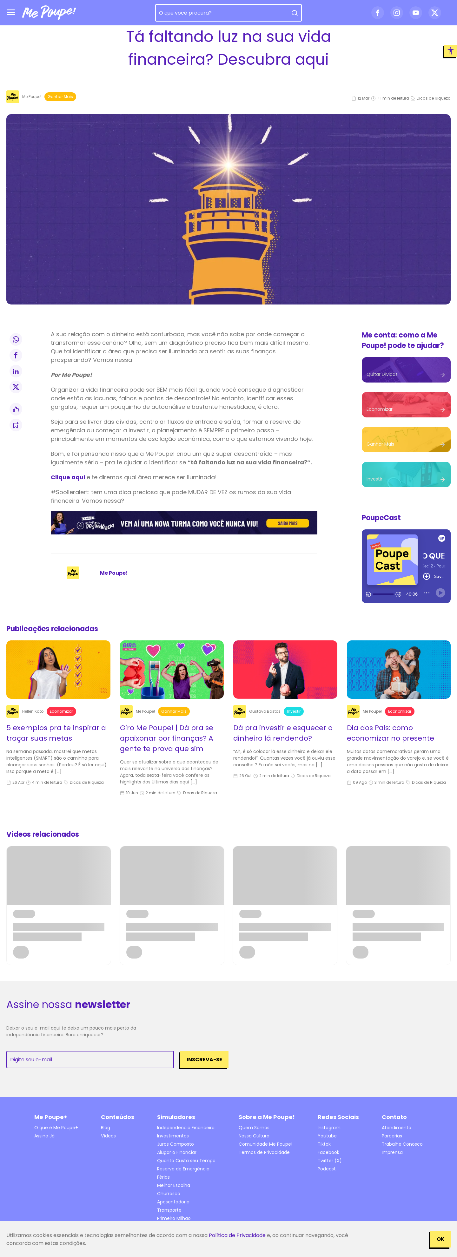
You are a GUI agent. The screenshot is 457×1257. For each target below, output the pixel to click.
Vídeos (108, 1136)
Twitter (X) (330, 1160)
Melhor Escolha (173, 1185)
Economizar (61, 711)
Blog (105, 1127)
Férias (163, 1177)
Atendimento (396, 1127)
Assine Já (44, 1136)
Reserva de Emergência (183, 1169)
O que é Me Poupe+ (56, 1127)
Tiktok (324, 1144)
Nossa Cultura (254, 1136)
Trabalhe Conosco (402, 1144)
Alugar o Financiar (176, 1152)
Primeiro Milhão (174, 1218)
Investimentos (173, 1136)
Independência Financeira (186, 1127)
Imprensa (392, 1152)
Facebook (328, 1152)
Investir (294, 711)
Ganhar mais (60, 96)
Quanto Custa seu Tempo (186, 1160)
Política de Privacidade (237, 1235)
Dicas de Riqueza (431, 98)
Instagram (329, 1127)
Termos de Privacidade (264, 1152)
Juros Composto (175, 1144)
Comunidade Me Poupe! (265, 1144)
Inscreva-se (204, 1059)
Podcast (327, 1169)
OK (440, 1239)
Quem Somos (254, 1127)
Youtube (327, 1136)
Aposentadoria (173, 1202)
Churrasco (168, 1193)
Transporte (169, 1210)
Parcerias (392, 1136)
